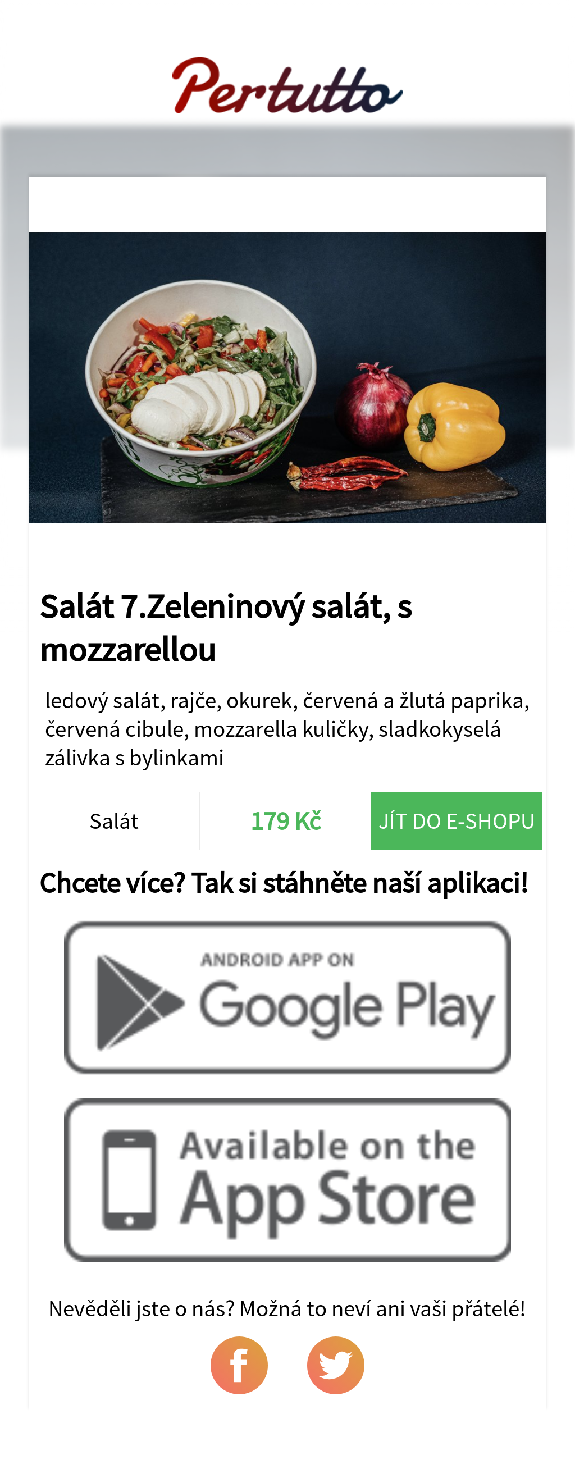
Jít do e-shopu (456, 820)
